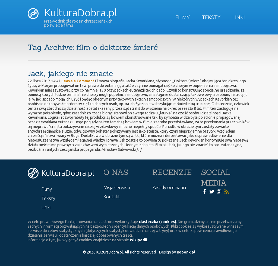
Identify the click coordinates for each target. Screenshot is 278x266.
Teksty (211, 17)
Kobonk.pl (186, 252)
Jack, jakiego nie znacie (70, 73)
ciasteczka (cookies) (157, 222)
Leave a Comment (77, 81)
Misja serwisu (116, 187)
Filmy (182, 17)
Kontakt (111, 196)
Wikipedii (138, 240)
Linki (238, 17)
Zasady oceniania (169, 187)
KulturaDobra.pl (72, 12)
